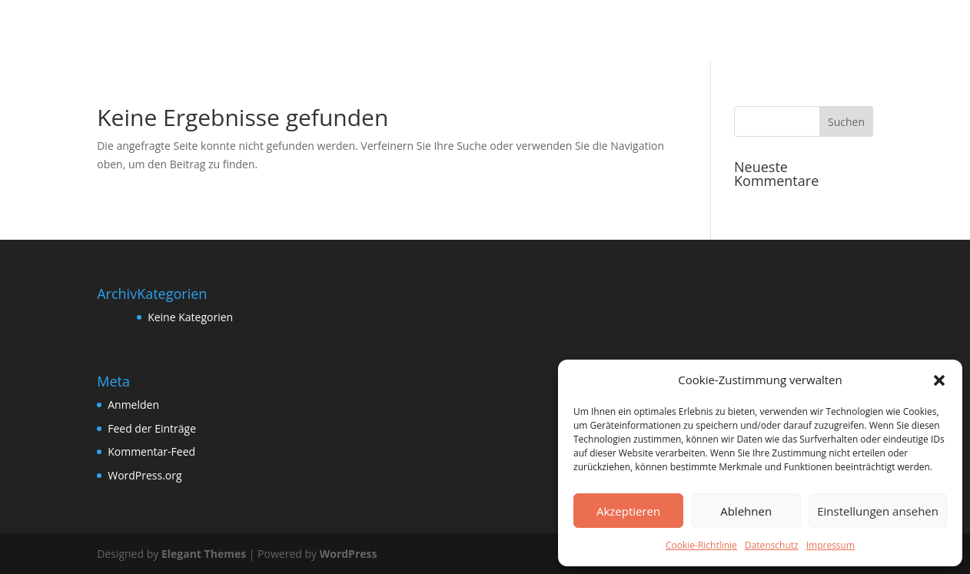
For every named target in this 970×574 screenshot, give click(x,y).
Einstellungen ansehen (877, 511)
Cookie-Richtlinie (701, 545)
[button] (939, 380)
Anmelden (133, 404)
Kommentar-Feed (151, 451)
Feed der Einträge (152, 428)
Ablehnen (746, 511)
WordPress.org (144, 475)
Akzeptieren (628, 511)
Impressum (830, 545)
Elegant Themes (203, 553)
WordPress (348, 553)
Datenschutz (772, 545)
